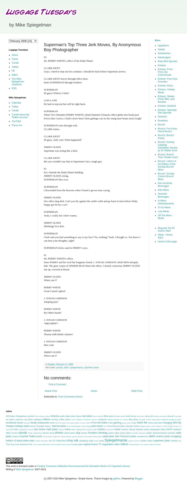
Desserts (162, 116)
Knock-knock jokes (116, 426)
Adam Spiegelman (18, 416)
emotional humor (14, 422)
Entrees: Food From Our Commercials (165, 72)
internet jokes (59, 426)
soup (101, 440)
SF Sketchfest (59, 440)
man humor (39, 429)
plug (78, 433)
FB (13, 70)
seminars (44, 441)
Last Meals (163, 211)
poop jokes (125, 433)
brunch (171, 416)
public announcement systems (160, 433)
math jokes (52, 429)
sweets (174, 440)
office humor (12, 433)
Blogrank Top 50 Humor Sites (166, 229)
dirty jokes (133, 419)
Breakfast (163, 120)
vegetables (107, 444)
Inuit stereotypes (74, 426)
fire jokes (63, 423)
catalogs (37, 419)
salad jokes (108, 436)
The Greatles (56, 444)
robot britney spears (69, 436)
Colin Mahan (76, 419)
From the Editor (99, 422)
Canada (178, 416)
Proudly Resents (138, 433)
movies (101, 429)
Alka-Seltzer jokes (42, 416)
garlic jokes (126, 423)
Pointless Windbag (98, 433)
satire (66, 367)
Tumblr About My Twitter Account (20, 116)
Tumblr (15, 63)
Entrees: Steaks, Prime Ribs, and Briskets (166, 99)
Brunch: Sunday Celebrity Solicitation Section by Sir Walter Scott (167, 146)
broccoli (149, 416)
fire (57, 423)
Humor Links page (167, 241)
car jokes (10, 419)
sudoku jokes (146, 440)
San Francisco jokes (125, 436)
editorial (164, 419)
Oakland (177, 429)
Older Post (136, 391)
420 (7, 416)
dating (110, 419)
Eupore (27, 423)
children (46, 419)
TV (99, 444)
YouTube (16, 121)
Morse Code (91, 429)
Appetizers (163, 45)
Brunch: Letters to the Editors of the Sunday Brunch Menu (167, 165)
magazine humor (26, 429)
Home (94, 391)
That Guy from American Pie (19, 444)
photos (59, 432)
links (16, 429)
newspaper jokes (158, 429)
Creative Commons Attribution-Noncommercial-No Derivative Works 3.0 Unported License (83, 466)
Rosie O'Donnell (84, 436)
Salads (161, 49)
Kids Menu (163, 190)
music (117, 429)
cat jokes (28, 419)
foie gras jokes (73, 423)
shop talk (72, 440)
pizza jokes (69, 433)
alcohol (31, 416)
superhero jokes (91, 367)
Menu (158, 40)
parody (59, 367)
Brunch (161, 124)
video (117, 444)
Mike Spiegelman (78, 429)
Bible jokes (109, 416)
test (179, 441)
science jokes (163, 436)
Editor (15, 75)
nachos (124, 429)
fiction (52, 423)
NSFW (169, 429)
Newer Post (51, 391)
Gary (134, 423)
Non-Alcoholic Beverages (165, 184)
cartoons (19, 419)
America (54, 416)
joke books (97, 426)
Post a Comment (57, 384)
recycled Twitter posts (30, 436)
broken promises (160, 416)
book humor (131, 416)
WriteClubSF (134, 444)
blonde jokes (119, 416)
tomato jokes (77, 444)
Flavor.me (17, 125)
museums (110, 429)
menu (68, 429)
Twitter (15, 67)
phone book (48, 433)
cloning (54, 419)
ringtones (56, 436)
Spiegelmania (76, 367)
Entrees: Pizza (165, 85)
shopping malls (86, 440)
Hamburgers (164, 57)
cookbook (102, 419)
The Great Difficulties (41, 444)
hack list (142, 422)
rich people (47, 436)
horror (33, 426)
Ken (105, 426)
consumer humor (90, 419)
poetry (84, 433)
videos (124, 444)
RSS (14, 88)
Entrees (162, 65)
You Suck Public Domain (150, 444)
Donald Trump (145, 419)
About (15, 55)
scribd (37, 441)
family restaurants (40, 422)
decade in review (120, 419)
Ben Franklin (98, 416)
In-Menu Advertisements (166, 202)
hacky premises (155, 423)
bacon (79, 416)
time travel (66, 444)
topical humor (91, 444)
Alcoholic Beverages (163, 195)
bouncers (141, 416)
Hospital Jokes (43, 426)
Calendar (16, 102)
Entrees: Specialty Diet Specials (167, 111)
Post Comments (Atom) (70, 396)
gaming (117, 422)
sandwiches (142, 436)
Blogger (139, 478)
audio (62, 416)
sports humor (133, 441)
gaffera (116, 478)
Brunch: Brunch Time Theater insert (168, 156)
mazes (61, 429)
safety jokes (97, 436)
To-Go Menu (164, 207)
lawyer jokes (145, 426)
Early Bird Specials (167, 61)
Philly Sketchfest (35, 433)
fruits (110, 423)
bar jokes (87, 416)
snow (96, 441)
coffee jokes (64, 419)
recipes (15, 436)
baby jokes (70, 416)
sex (50, 440)
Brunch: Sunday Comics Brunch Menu (166, 176)
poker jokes (114, 433)
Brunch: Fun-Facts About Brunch (167, 130)
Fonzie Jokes (85, 423)
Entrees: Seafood (167, 106)
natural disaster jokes (139, 429)
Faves (15, 59)
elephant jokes (175, 419)
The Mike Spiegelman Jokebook (18, 81)
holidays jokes (22, 426)
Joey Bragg (86, 426)
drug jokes (156, 419)
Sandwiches (164, 53)
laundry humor (133, 426)
